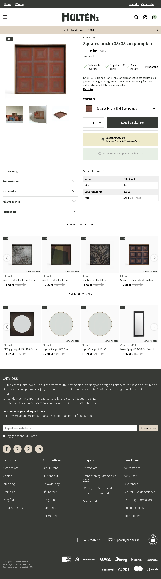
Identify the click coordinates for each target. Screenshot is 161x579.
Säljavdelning (51, 484)
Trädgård (8, 500)
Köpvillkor (130, 476)
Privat (7, 4)
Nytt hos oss (10, 468)
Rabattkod (49, 508)
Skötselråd (90, 501)
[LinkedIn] (39, 449)
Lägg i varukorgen (133, 122)
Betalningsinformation (138, 500)
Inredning (9, 484)
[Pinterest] (28, 449)
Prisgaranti (49, 500)
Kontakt (134, 4)
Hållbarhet (50, 492)
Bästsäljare (90, 468)
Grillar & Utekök (13, 508)
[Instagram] (17, 449)
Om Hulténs (50, 468)
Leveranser (131, 484)
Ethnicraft (89, 37)
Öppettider (147, 4)
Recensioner (50, 516)
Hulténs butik (51, 476)
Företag (20, 4)
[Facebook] (7, 449)
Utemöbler (9, 492)
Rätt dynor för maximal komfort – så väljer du (97, 490)
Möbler (7, 476)
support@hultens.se (83, 403)
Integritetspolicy (134, 508)
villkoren (31, 436)
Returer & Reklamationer (139, 492)
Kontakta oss (132, 468)
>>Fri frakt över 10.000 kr (80, 30)
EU (45, 524)
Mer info (88, 89)
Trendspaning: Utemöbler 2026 (99, 478)
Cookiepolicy (132, 516)
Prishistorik (89, 55)
